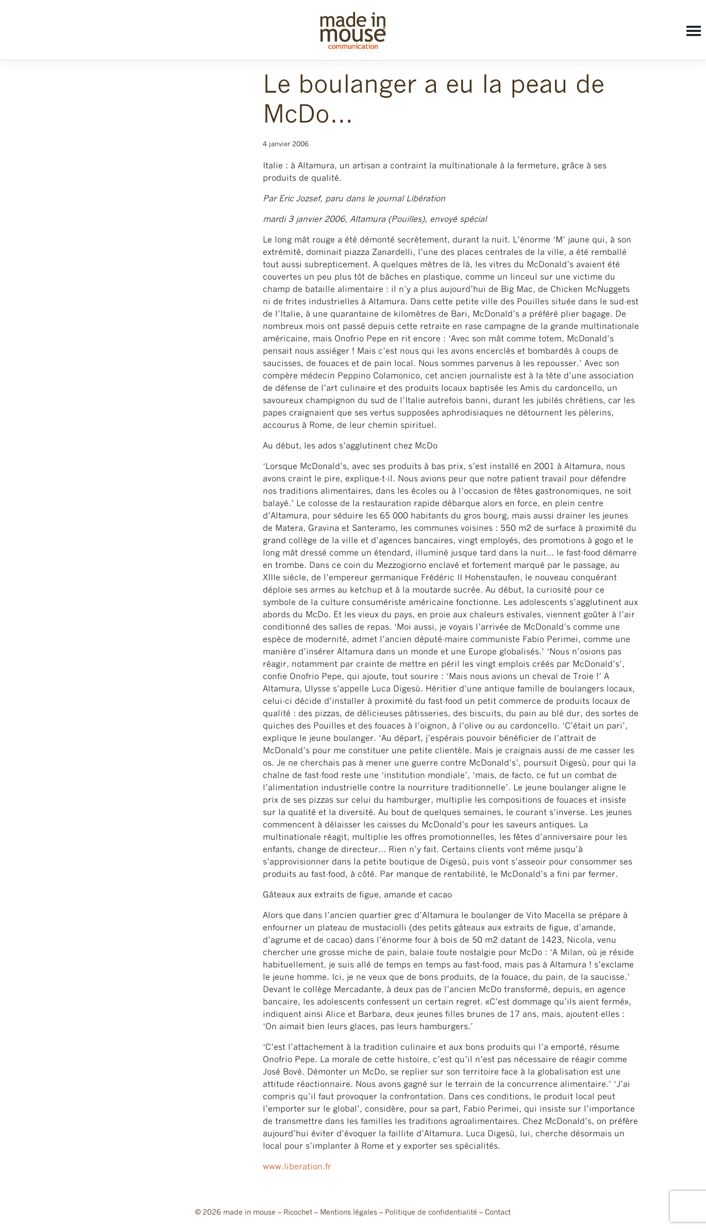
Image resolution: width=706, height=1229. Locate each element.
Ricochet (297, 1212)
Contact (498, 1212)
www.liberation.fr (297, 1167)
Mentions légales (348, 1212)
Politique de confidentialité (431, 1212)
